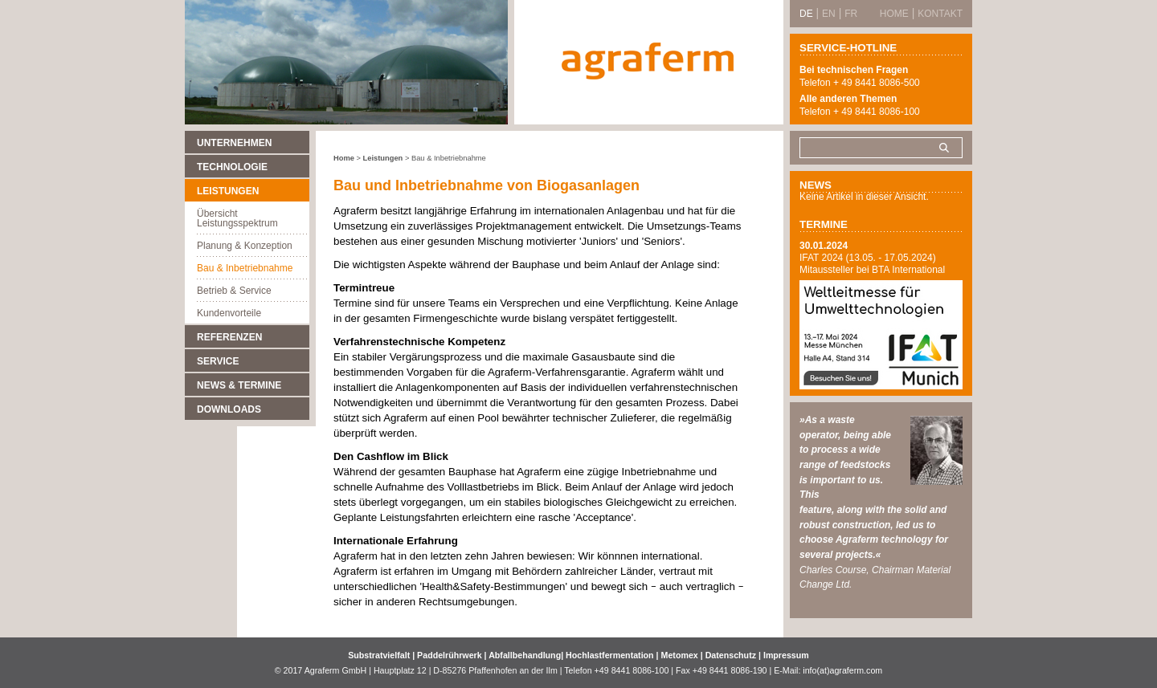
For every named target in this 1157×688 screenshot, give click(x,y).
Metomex (681, 655)
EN (829, 13)
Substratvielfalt (379, 655)
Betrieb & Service (234, 290)
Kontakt (940, 13)
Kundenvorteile (229, 313)
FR (850, 13)
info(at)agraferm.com (842, 670)
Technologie (232, 167)
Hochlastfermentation (611, 655)
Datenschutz (730, 655)
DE (806, 13)
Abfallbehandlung (525, 655)
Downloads (229, 409)
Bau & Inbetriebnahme (244, 268)
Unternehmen (234, 143)
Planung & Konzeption (244, 245)
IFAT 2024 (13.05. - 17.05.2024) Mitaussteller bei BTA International (872, 263)
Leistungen (228, 191)
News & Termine (239, 385)
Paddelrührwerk (450, 655)
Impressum (786, 655)
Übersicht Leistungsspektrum (237, 218)
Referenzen (229, 337)
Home (343, 158)
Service (218, 361)
